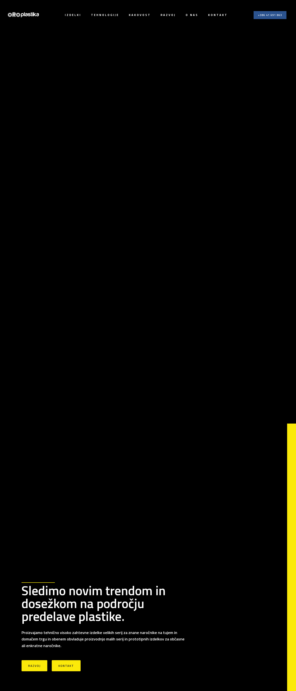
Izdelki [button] (73, 15)
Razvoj (168, 15)
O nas (192, 15)
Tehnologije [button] (105, 15)
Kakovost (140, 15)
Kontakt (218, 15)
